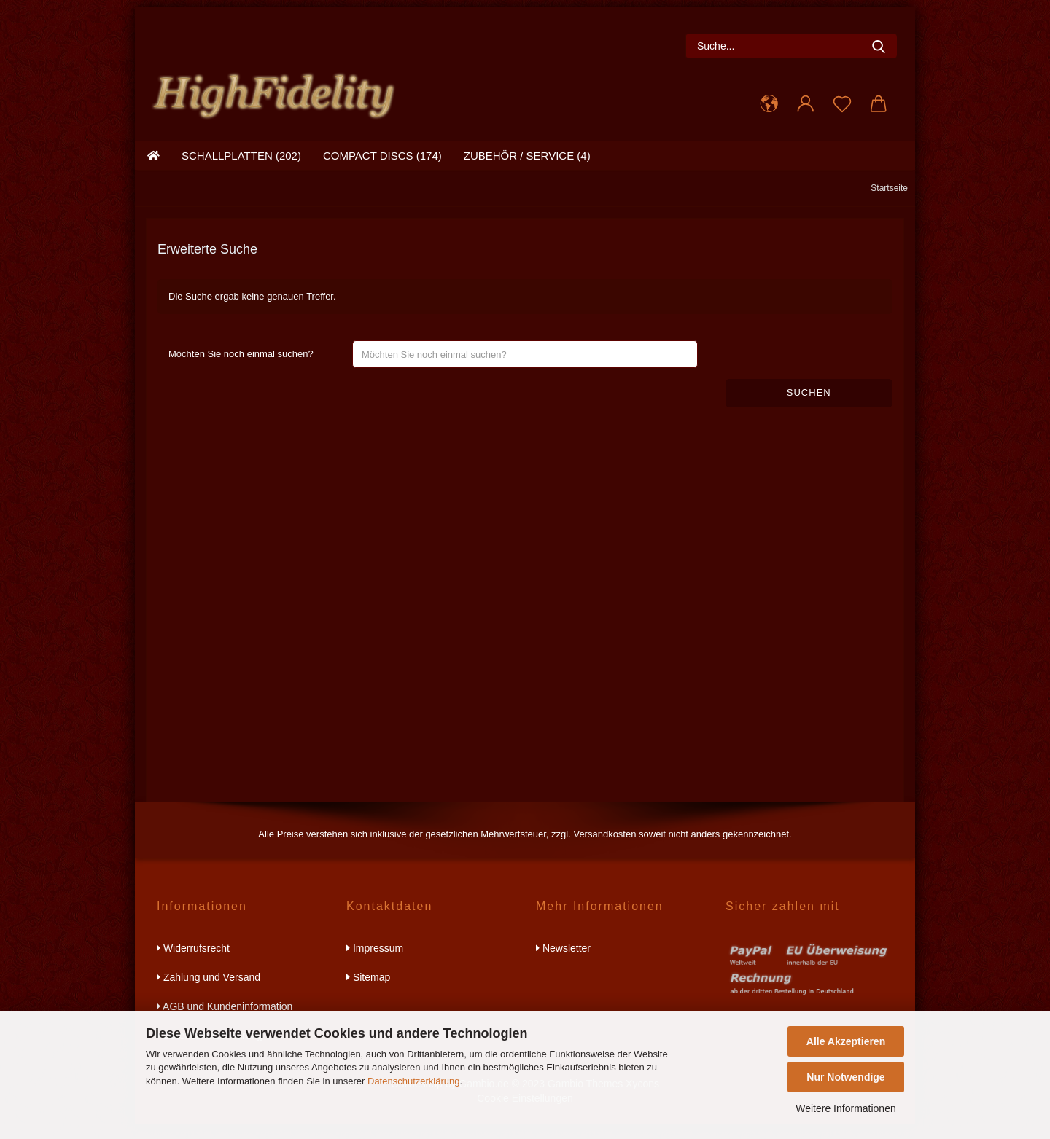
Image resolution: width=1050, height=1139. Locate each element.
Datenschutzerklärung (413, 1081)
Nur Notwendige (845, 1077)
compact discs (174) (382, 171)
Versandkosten (604, 849)
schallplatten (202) (241, 171)
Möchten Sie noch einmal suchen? (241, 369)
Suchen (809, 407)
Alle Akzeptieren (845, 1041)
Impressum (374, 963)
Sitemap (368, 992)
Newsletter (563, 963)
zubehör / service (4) (527, 171)
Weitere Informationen (845, 1108)
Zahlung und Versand (208, 992)
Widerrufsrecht (193, 963)
